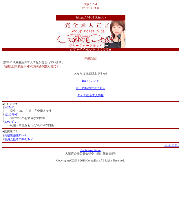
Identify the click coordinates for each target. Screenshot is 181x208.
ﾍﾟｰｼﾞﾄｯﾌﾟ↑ (171, 145)
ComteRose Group (90, 150)
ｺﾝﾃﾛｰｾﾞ (9, 107)
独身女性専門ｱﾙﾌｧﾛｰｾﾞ (18, 139)
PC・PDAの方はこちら (90, 88)
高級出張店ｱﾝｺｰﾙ (15, 135)
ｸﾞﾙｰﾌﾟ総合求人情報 (91, 95)
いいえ (95, 80)
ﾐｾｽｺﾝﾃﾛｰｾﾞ (11, 114)
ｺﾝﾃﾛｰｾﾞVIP (11, 121)
